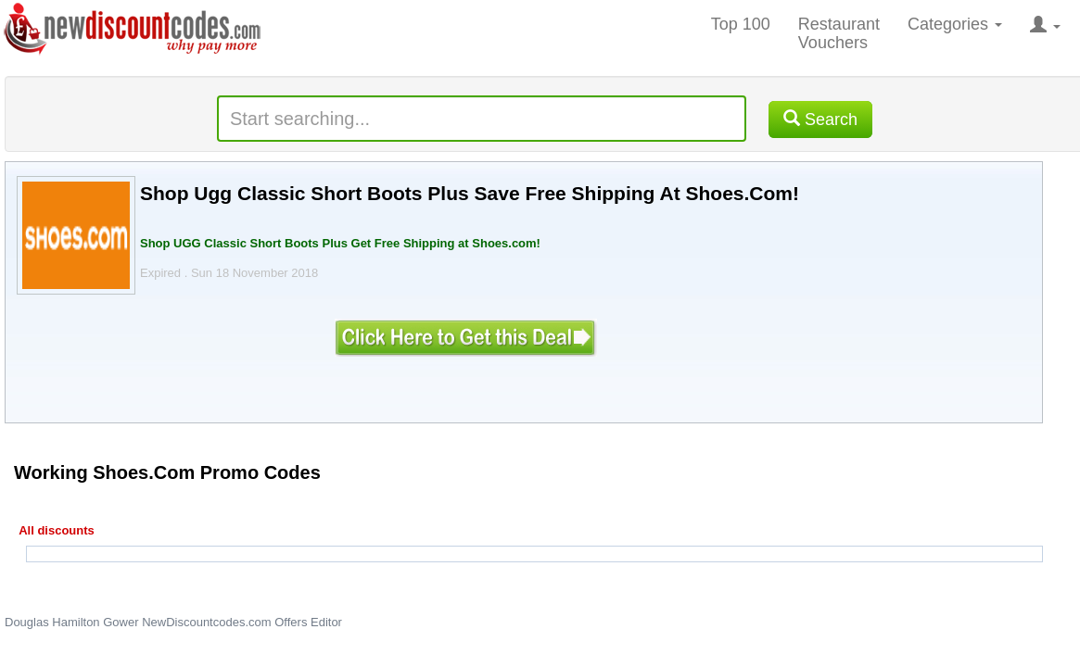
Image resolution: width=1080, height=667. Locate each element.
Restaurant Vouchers (839, 33)
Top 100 (740, 24)
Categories (955, 24)
